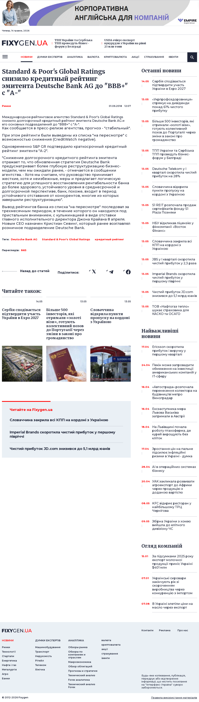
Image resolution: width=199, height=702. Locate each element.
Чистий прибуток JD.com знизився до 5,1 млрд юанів (60, 449)
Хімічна (40, 669)
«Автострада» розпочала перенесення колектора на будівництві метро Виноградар (174, 392)
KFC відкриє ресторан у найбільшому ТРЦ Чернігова (171, 507)
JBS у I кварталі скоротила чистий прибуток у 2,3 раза (174, 261)
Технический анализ (81, 675)
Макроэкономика (79, 662)
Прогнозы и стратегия (82, 670)
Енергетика (9, 660)
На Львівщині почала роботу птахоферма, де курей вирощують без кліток (171, 432)
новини (26, 56)
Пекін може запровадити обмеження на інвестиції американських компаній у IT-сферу (174, 370)
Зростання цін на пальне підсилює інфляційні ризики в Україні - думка (172, 452)
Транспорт (42, 651)
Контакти (147, 630)
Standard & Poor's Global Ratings (66, 239)
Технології (9, 651)
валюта (93, 56)
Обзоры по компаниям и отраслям (77, 654)
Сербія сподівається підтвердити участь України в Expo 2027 (169, 85)
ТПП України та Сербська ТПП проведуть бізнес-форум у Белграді (72, 43)
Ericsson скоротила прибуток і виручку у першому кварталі (169, 350)
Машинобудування (47, 647)
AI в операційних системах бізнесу (174, 469)
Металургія (9, 669)
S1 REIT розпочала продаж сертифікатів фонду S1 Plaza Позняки (174, 208)
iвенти (173, 56)
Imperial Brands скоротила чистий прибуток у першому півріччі (62, 434)
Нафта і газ (9, 665)
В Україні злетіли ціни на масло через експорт (172, 605)
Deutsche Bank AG (24, 239)
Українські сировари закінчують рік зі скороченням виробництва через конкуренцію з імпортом (172, 585)
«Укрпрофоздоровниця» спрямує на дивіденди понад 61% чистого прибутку (172, 105)
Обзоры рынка (77, 647)
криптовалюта (115, 56)
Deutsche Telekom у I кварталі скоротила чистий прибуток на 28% (174, 172)
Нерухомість (43, 656)
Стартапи (8, 656)
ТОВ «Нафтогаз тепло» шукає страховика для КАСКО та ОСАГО (170, 310)
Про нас (182, 630)
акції (135, 56)
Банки (6, 678)
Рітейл (39, 660)
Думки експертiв (49, 56)
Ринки (6, 105)
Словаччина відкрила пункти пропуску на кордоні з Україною (170, 190)
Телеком (40, 665)
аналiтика (76, 640)
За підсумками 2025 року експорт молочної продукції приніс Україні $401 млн (172, 561)
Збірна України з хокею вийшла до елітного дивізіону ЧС (171, 525)
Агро (5, 674)
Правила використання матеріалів (174, 697)
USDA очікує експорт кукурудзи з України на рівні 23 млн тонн (123, 43)
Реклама (164, 630)
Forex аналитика (79, 679)
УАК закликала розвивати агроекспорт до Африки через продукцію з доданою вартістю (173, 487)
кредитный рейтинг (109, 239)
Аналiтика (75, 56)
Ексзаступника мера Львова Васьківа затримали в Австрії (169, 412)
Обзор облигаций (80, 666)
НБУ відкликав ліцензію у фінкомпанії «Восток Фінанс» (173, 226)
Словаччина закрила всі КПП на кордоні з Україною (59, 420)
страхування (154, 56)
